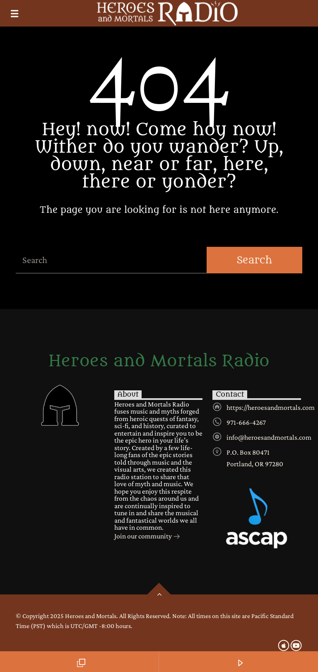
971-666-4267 (246, 422)
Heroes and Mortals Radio (159, 361)
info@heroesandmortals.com (268, 437)
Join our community (147, 537)
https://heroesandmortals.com (270, 407)
